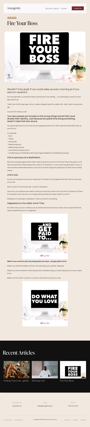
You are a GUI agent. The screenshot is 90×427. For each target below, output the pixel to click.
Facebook (67, 420)
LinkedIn (75, 420)
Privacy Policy (8, 420)
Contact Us (78, 8)
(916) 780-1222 (73, 406)
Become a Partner (52, 8)
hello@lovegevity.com (45, 406)
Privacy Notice (18, 420)
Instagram (83, 420)
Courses (64, 8)
